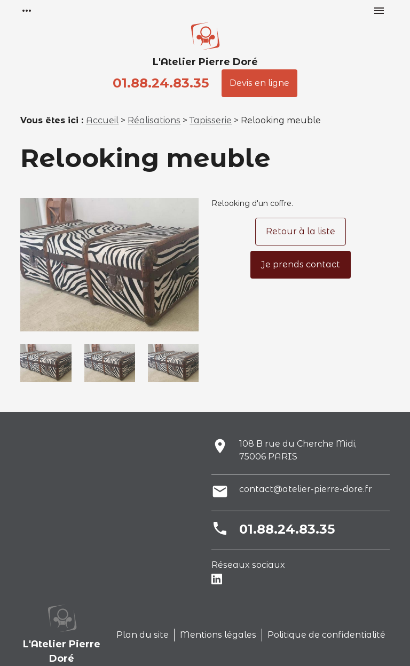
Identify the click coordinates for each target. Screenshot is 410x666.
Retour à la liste (300, 231)
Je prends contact (300, 264)
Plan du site (142, 635)
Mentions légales (218, 635)
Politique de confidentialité (326, 635)
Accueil (102, 120)
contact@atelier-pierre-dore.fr (305, 489)
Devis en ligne (259, 83)
